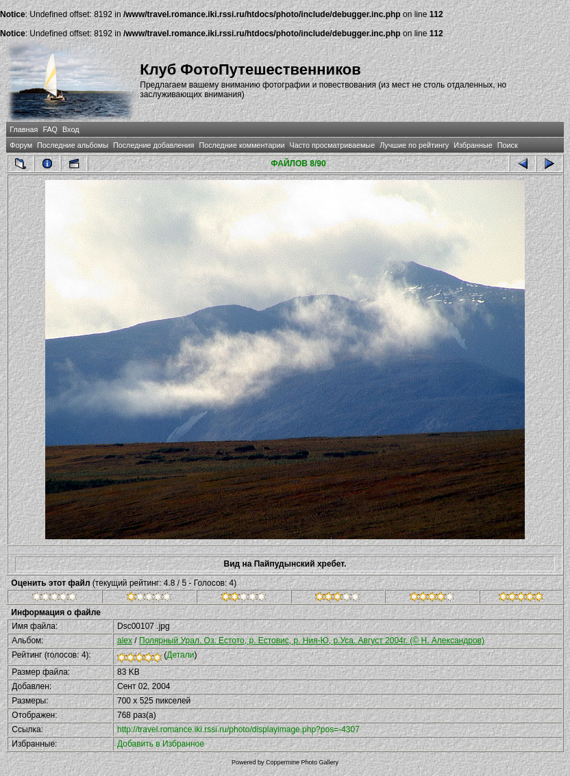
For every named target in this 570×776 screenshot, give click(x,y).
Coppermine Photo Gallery (302, 762)
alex (124, 640)
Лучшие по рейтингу (414, 145)
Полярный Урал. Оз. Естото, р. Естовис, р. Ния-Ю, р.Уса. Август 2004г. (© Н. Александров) (311, 640)
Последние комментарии (241, 145)
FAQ (50, 129)
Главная (24, 129)
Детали (180, 655)
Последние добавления (153, 145)
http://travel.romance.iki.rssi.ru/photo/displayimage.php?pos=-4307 (238, 729)
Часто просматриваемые (332, 145)
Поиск (507, 145)
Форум (21, 145)
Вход (70, 129)
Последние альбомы (72, 145)
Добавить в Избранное (160, 744)
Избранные (473, 145)
